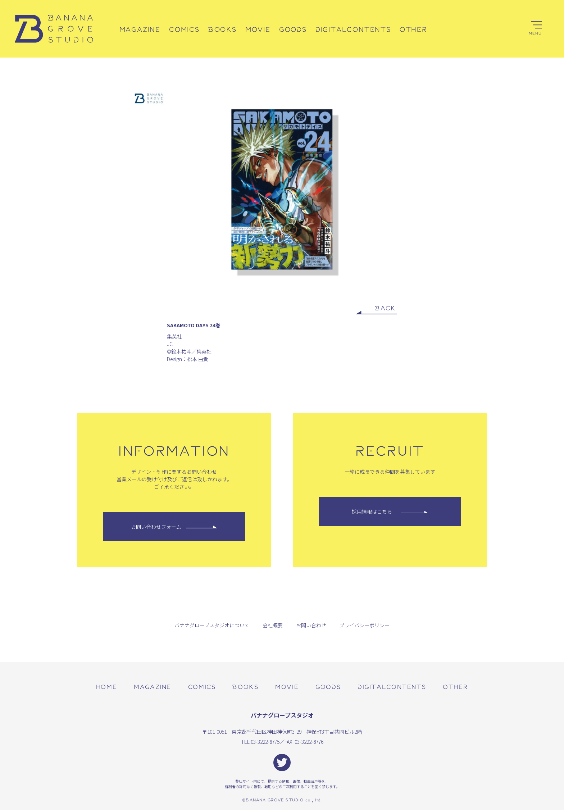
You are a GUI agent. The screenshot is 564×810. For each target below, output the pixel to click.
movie (287, 686)
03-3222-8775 (265, 741)
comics (202, 686)
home (106, 686)
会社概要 (273, 625)
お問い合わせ (311, 625)
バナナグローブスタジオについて (212, 625)
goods (328, 686)
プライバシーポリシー (364, 625)
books (245, 686)
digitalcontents (392, 686)
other (455, 686)
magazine (152, 686)
